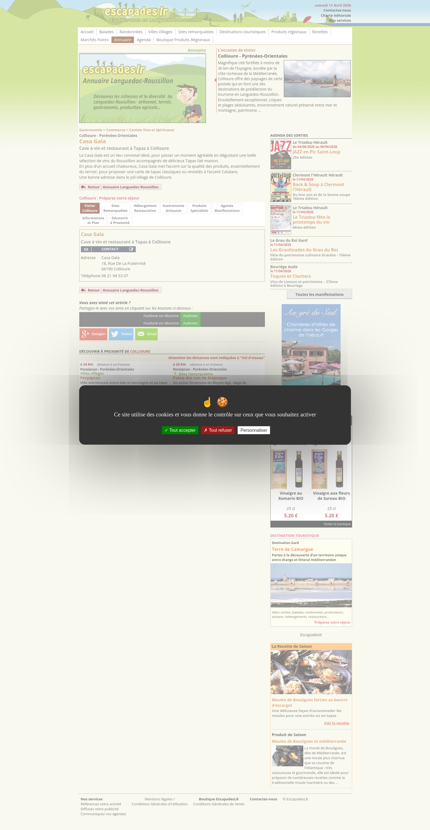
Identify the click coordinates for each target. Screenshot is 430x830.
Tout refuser (218, 430)
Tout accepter (180, 430)
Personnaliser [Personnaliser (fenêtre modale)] (254, 430)
